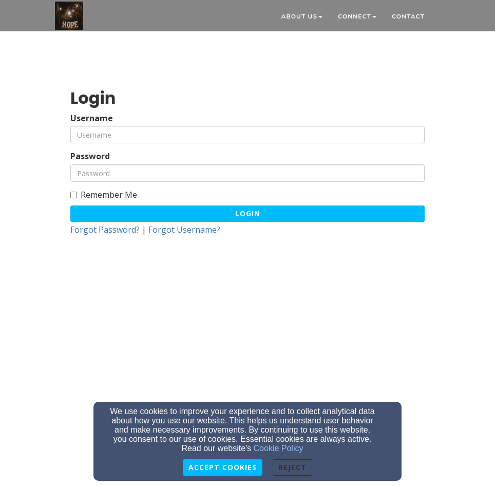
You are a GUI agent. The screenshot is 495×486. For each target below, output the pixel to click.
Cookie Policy (278, 448)
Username (91, 118)
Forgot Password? (105, 229)
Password (90, 156)
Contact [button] (408, 16)
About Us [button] (301, 16)
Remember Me (103, 195)
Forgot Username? (184, 229)
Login (247, 213)
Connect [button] (357, 16)
